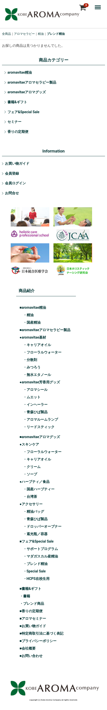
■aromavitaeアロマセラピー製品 (45, 330)
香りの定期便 (17, 132)
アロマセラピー (24, 34)
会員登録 (12, 173)
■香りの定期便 (31, 611)
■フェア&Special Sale (37, 541)
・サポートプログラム (40, 549)
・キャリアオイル (37, 345)
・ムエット (32, 397)
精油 (41, 34)
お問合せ (12, 193)
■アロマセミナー (33, 618)
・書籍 (25, 596)
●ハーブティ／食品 (35, 482)
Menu (99, 5)
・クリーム (32, 467)
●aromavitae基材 (33, 337)
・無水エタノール (37, 375)
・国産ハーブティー (38, 489)
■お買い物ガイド (33, 626)
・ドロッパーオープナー (42, 526)
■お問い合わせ (31, 656)
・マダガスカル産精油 (40, 556)
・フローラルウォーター (42, 352)
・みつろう (32, 367)
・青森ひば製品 (35, 412)
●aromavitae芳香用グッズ (40, 382)
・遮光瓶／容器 (35, 534)
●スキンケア (29, 444)
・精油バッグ (33, 511)
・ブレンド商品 (32, 604)
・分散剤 (30, 360)
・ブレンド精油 (35, 564)
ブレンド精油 (56, 34)
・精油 (28, 315)
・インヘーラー (35, 404)
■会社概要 (28, 648)
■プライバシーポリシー (38, 641)
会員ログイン (15, 183)
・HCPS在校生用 (36, 579)
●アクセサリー (31, 504)
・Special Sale (34, 571)
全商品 (6, 34)
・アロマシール (35, 390)
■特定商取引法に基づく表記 (41, 633)
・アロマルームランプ (40, 419)
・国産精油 (32, 322)
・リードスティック (38, 427)
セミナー (14, 122)
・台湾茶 (30, 497)
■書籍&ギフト (31, 589)
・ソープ (30, 474)
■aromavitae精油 (33, 307)
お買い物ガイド (17, 163)
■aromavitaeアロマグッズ (40, 437)
